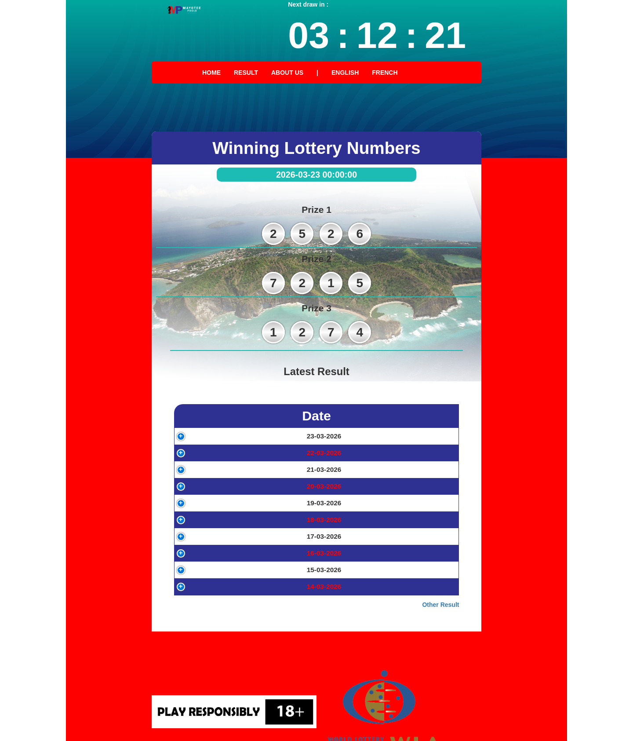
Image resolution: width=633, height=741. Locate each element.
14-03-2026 (212, 678)
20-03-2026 (212, 520)
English (345, 72)
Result (246, 72)
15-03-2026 (212, 652)
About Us (287, 72)
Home (211, 72)
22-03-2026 (212, 467)
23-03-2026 (212, 441)
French (384, 72)
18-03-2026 (212, 573)
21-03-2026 (212, 493)
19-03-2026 (212, 546)
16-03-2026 (212, 625)
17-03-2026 (212, 599)
